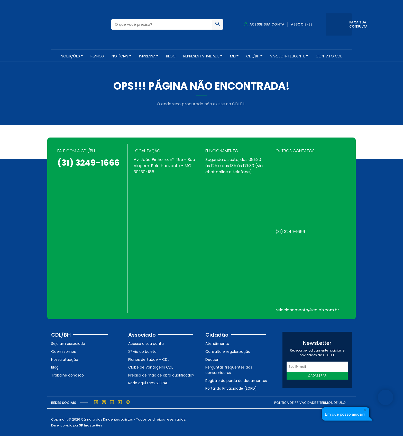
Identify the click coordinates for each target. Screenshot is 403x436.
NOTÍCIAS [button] (120, 56)
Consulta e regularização (227, 351)
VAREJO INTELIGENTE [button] (287, 56)
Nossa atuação (64, 359)
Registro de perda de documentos (236, 380)
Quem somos (63, 351)
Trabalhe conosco (67, 375)
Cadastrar (317, 375)
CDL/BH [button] (252, 56)
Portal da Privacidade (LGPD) (231, 388)
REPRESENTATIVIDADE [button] (201, 56)
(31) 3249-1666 (88, 162)
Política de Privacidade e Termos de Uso (310, 402)
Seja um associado (68, 343)
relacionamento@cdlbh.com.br (307, 310)
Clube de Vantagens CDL (150, 367)
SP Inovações (90, 425)
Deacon (212, 359)
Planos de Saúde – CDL (148, 359)
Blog (171, 56)
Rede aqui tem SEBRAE (148, 383)
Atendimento (217, 343)
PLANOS (97, 56)
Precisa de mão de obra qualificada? (161, 375)
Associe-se (301, 24)
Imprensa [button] (147, 56)
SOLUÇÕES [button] (70, 56)
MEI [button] (233, 56)
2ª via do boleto (142, 351)
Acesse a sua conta (146, 343)
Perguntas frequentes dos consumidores (228, 370)
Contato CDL (329, 56)
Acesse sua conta (264, 24)
